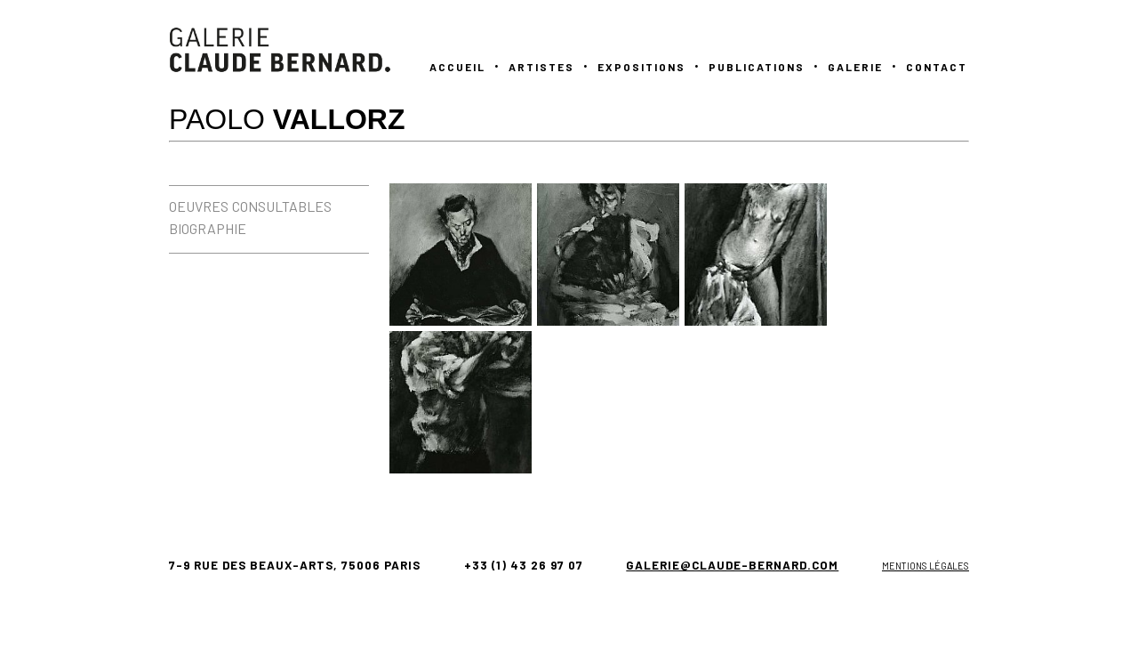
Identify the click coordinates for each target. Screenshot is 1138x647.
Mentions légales (925, 565)
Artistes (541, 67)
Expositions (641, 67)
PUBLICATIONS (757, 67)
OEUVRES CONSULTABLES (250, 206)
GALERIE (855, 67)
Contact (936, 67)
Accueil (457, 67)
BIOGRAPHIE (207, 228)
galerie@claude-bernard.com (732, 565)
